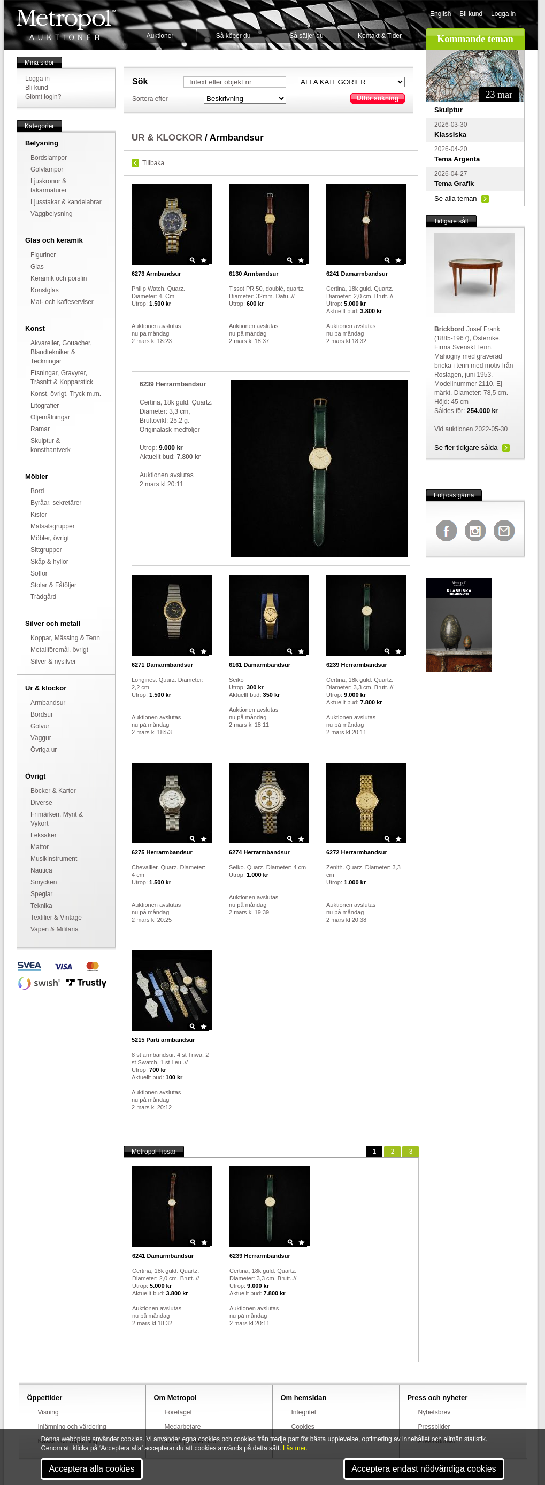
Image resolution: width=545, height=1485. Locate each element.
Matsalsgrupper (52, 526)
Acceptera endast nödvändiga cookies (423, 1468)
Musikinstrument (53, 858)
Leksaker (43, 835)
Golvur (39, 726)
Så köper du (233, 36)
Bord (37, 491)
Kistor (38, 514)
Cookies (302, 1426)
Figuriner (43, 255)
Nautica (41, 870)
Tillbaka (153, 163)
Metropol (66, 25)
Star (203, 260)
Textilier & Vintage (56, 917)
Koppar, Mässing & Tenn (65, 638)
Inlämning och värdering (72, 1426)
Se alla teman (455, 199)
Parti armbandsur (163, 1040)
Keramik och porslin (58, 278)
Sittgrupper (46, 550)
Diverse (41, 802)
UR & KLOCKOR (167, 138)
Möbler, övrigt (49, 538)
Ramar (40, 429)
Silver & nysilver (53, 661)
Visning (48, 1412)
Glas (37, 266)
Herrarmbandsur (356, 665)
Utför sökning (377, 98)
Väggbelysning (51, 213)
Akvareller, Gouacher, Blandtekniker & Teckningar (61, 352)
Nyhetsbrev (434, 1412)
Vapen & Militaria (54, 929)
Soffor (39, 573)
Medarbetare (183, 1426)
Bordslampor (48, 157)
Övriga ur (43, 749)
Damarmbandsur (357, 273)
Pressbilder (434, 1426)
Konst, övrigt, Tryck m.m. (65, 394)
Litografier (44, 405)
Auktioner (160, 36)
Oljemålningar (50, 417)
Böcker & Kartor (53, 791)
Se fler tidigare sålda (466, 448)
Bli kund (470, 14)
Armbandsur (47, 702)
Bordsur (41, 714)
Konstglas (44, 290)
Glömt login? (43, 96)
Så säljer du (306, 36)
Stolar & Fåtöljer (53, 585)
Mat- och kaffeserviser (62, 302)
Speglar (41, 894)
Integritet (304, 1412)
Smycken (43, 882)
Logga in (503, 14)
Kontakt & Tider (380, 36)
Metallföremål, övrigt (59, 650)
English (440, 14)
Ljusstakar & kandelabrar (66, 202)
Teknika (41, 905)
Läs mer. (295, 1448)
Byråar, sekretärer (55, 503)
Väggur (40, 738)
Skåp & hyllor (49, 561)
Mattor (39, 847)
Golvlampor (46, 169)
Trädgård (43, 597)
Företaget (178, 1412)
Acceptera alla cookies (91, 1468)
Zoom (192, 260)
